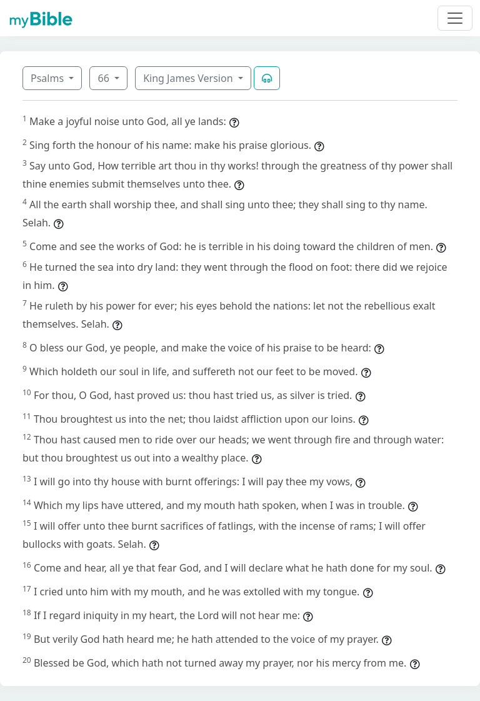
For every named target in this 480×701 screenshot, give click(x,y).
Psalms (48, 78)
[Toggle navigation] (455, 18)
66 (104, 78)
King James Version (189, 78)
